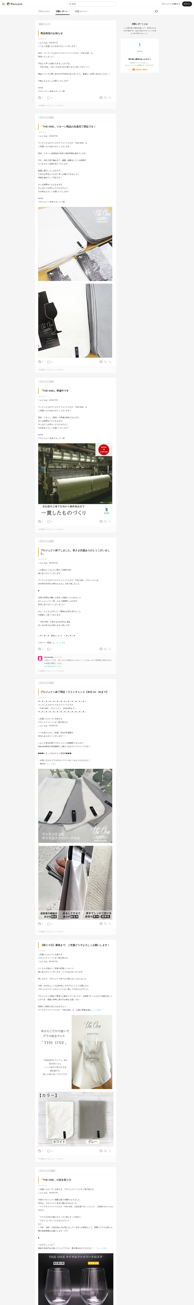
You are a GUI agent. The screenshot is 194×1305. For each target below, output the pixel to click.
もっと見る (60, 643)
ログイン (187, 4)
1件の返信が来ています (52, 666)
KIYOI (139, 51)
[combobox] (91, 3)
